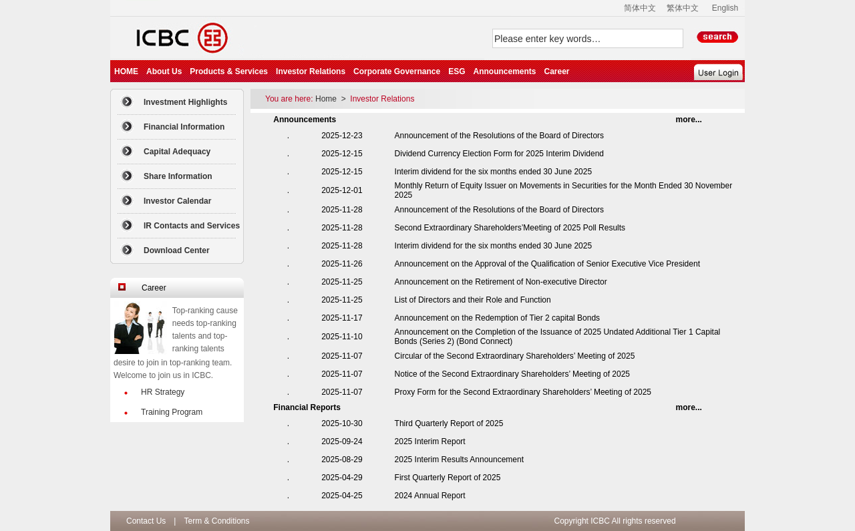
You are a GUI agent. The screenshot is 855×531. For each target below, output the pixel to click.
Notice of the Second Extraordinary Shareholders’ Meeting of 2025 (512, 374)
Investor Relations (310, 71)
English (725, 8)
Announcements (504, 71)
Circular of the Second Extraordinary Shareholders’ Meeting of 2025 (515, 356)
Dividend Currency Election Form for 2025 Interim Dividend (499, 153)
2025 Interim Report (430, 441)
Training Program (171, 412)
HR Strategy (162, 392)
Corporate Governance (396, 71)
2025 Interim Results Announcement (459, 459)
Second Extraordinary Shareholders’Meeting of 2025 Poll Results (510, 227)
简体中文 (640, 8)
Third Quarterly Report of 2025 (449, 423)
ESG (456, 71)
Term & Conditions (216, 521)
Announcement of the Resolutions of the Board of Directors (500, 135)
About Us (164, 71)
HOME (126, 71)
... (689, 119)
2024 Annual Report (430, 495)
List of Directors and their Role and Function (473, 300)
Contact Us (146, 521)
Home (327, 99)
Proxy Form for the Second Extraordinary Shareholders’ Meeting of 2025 (523, 392)
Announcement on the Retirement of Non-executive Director (501, 282)
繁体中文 (683, 8)
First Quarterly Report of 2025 (448, 477)
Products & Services (229, 71)
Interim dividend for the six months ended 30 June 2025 (493, 171)
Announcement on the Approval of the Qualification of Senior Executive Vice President (547, 264)
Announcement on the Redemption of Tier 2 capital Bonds (498, 318)
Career (556, 71)
